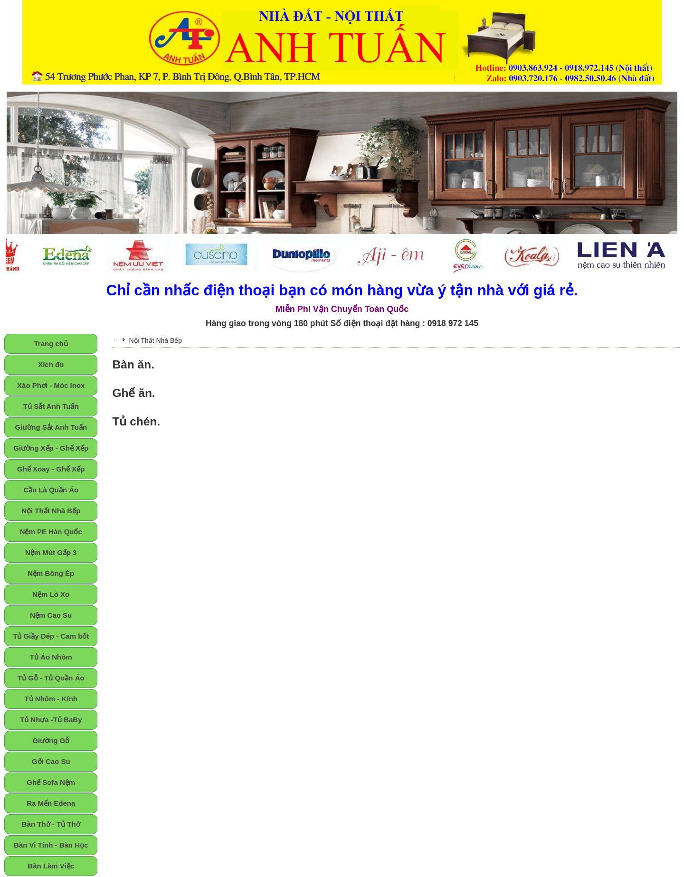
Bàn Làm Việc (51, 866)
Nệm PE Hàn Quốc (51, 532)
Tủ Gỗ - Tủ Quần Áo (51, 678)
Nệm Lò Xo (50, 594)
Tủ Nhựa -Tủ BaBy (51, 720)
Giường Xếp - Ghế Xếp (50, 448)
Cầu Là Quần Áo (50, 490)
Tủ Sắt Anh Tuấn (51, 406)
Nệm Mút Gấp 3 (51, 552)
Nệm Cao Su (51, 615)
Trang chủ (51, 343)
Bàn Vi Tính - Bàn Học (51, 845)
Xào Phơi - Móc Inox (51, 385)
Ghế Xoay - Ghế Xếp (51, 469)
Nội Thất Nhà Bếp (50, 511)
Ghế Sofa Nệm (51, 782)
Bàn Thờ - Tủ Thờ (51, 824)
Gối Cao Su (51, 761)
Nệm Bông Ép (51, 573)
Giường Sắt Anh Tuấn (51, 427)
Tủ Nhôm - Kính (50, 699)
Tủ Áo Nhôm (51, 657)
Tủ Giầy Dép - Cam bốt (51, 636)
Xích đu (51, 364)
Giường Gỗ (50, 740)
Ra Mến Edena (51, 803)
